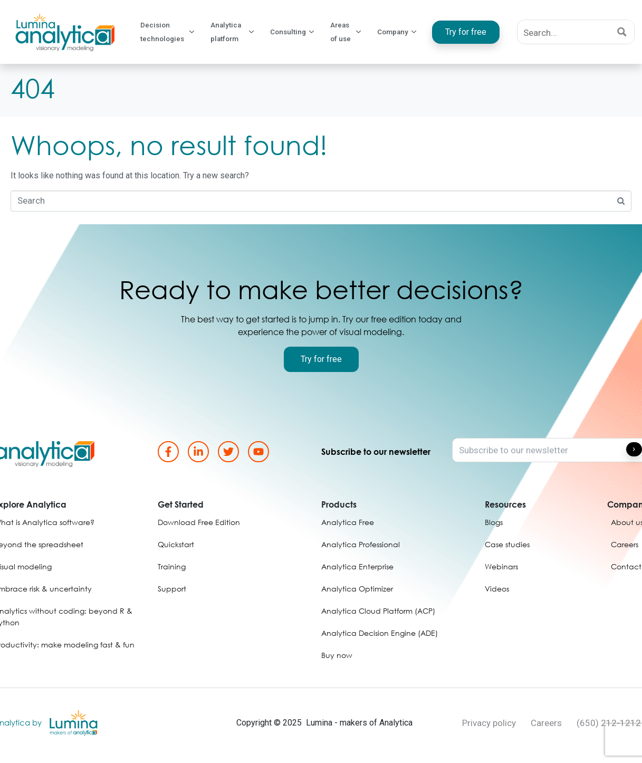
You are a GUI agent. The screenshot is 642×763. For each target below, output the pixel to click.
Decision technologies (169, 32)
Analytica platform (237, 32)
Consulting (297, 32)
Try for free (467, 32)
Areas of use (350, 32)
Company (401, 32)
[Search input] (564, 32)
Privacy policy (489, 723)
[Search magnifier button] (622, 32)
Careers (546, 723)
